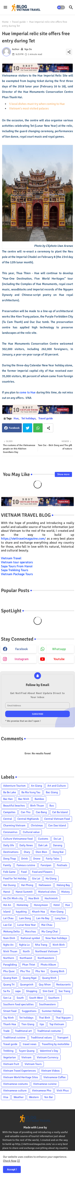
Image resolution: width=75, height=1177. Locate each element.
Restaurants (63, 984)
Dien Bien (41, 852)
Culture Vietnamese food (18, 838)
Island (6, 911)
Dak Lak (43, 845)
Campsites (9, 812)
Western (34, 1097)
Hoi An (7, 905)
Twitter (27, 427)
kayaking (21, 911)
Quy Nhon (45, 984)
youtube (59, 659)
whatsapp (59, 649)
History (65, 891)
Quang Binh (57, 971)
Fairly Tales (52, 858)
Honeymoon (41, 905)
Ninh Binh (59, 944)
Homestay (22, 905)
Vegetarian (9, 1057)
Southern (53, 997)
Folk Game (9, 872)
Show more (63, 474)
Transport (62, 1037)
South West (36, 997)
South (20, 997)
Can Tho (25, 812)
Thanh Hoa (9, 1024)
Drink (24, 858)
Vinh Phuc (63, 1090)
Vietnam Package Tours (17, 574)
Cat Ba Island (60, 812)
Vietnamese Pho (41, 1090)
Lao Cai (7, 925)
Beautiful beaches (14, 805)
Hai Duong (9, 885)
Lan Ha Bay (42, 918)
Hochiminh (51, 898)
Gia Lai (36, 878)
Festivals (62, 865)
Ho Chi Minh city (13, 898)
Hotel (56, 905)
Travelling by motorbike (55, 1044)
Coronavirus (10, 832)
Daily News (26, 845)
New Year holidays (56, 938)
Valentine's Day (49, 1050)
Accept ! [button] (12, 1169)
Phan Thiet (28, 964)
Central (7, 819)
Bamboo (39, 799)
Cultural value (31, 832)
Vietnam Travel (11, 558)
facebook (21, 649)
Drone (36, 858)
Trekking (8, 1050)
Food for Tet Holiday (15, 878)
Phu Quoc (9, 971)
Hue (16, 418)
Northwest (26, 958)
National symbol (30, 938)
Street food (9, 1011)
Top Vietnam (56, 1024)
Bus (51, 805)
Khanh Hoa (38, 911)
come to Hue (27, 392)
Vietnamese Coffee (54, 1077)
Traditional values (41, 1037)
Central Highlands (28, 819)
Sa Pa (6, 991)
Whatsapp (38, 427)
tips (42, 1024)
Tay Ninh (8, 1017)
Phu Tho (25, 971)
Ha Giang (51, 878)
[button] (61, 7)
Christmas (37, 825)
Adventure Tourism (14, 785)
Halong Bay (63, 885)
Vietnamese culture (15, 1090)
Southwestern (47, 1004)
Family (7, 865)
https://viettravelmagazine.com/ (23, 539)
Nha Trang (41, 944)
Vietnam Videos (50, 1070)
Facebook (14, 428)
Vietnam (26, 1057)
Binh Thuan (37, 805)
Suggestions (29, 1011)
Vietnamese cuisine (45, 1084)
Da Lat (57, 838)
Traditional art (23, 1031)
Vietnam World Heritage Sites (20, 1077)
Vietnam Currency (47, 1057)
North (26, 951)
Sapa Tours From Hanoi (16, 566)
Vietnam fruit (11, 1064)
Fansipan (46, 865)
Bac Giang (52, 792)
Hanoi (6, 891)
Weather (19, 1097)
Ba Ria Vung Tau (30, 792)
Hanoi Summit (24, 891)
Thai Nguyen (63, 1017)
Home (5, 21)
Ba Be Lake (9, 792)
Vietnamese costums (15, 1084)
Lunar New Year (26, 925)
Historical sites (47, 891)
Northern (8, 958)
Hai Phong (27, 885)
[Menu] (5, 7)
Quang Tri (9, 984)
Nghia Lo (24, 944)
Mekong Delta (11, 931)
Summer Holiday (51, 1011)
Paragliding (10, 964)
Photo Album (48, 964)
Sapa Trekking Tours (14, 570)
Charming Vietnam (14, 825)
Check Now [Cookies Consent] (9, 1161)
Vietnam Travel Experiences (19, 1070)
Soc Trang (64, 991)
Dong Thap (9, 858)
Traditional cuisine (14, 1037)
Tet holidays (28, 418)
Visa (5, 1097)
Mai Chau (46, 925)
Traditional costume (49, 1031)
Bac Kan (8, 799)
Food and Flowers (42, 872)
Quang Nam (10, 978)
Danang (57, 845)
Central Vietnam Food (57, 819)
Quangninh (26, 984)
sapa (18, 991)
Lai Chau (8, 918)
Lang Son (60, 918)
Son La (7, 997)
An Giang (36, 785)
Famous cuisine (26, 865)
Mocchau (30, 931)
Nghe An (8, 944)
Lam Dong (25, 918)
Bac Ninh (23, 799)
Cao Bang (41, 812)
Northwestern (46, 958)
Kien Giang (56, 911)
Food (24, 872)
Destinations (10, 852)
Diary (27, 852)
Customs (43, 838)
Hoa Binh (33, 898)
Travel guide (19, 21)
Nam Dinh (9, 938)
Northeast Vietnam (46, 951)
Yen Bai (48, 1097)
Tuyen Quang (26, 1050)
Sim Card (48, 991)
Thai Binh (44, 1017)
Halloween (45, 885)
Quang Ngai (30, 978)
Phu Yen (40, 971)
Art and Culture (56, 785)
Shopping (31, 991)
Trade (6, 1031)
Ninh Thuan (10, 951)
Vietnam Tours (33, 1064)
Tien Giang (27, 1024)
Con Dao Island (57, 825)
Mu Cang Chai (49, 931)
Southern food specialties (18, 1004)
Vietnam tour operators (17, 562)
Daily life (8, 845)
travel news (29, 1044)
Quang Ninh (49, 978)
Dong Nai (58, 852)
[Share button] (48, 427)
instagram (22, 659)
